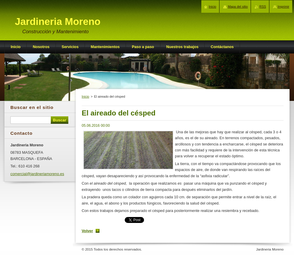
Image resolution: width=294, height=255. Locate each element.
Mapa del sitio (238, 6)
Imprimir (283, 6)
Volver (87, 231)
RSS (262, 6)
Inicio (85, 96)
